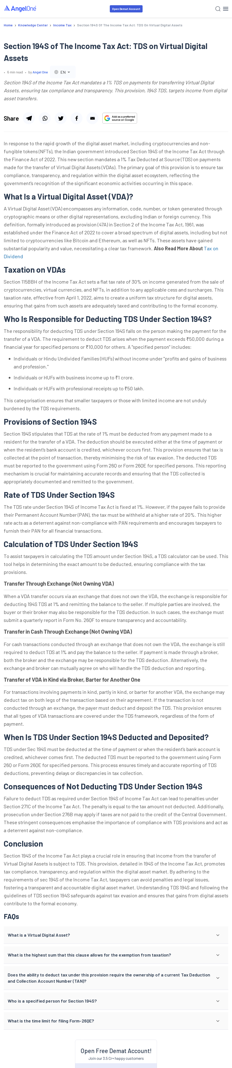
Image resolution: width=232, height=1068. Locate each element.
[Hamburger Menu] (225, 8)
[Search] (218, 8)
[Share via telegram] (29, 118)
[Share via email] (92, 118)
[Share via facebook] (76, 118)
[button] (116, 935)
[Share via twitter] (61, 118)
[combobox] (63, 72)
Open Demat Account (126, 8)
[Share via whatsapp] (45, 118)
